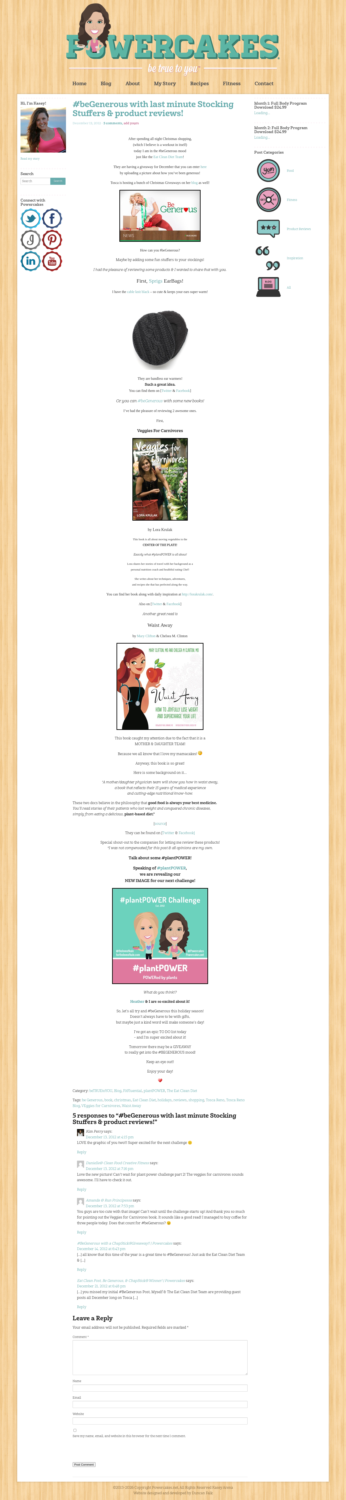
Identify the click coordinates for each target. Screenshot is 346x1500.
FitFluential (132, 1091)
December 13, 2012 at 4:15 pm (110, 1137)
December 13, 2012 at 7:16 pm (110, 1169)
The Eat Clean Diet (182, 1091)
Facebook (183, 391)
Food (290, 170)
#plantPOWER (171, 868)
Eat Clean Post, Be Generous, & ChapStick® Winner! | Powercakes (131, 1281)
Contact (264, 84)
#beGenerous (150, 401)
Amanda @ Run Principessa (109, 1200)
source (160, 824)
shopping (196, 1100)
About (133, 84)
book (108, 1100)
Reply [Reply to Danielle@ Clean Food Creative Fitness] (81, 1190)
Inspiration (295, 258)
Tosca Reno (215, 1100)
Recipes (199, 84)
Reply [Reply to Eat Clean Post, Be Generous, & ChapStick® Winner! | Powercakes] (81, 1307)
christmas (122, 1100)
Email (77, 1397)
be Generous (92, 1100)
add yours (131, 123)
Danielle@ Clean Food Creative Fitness (117, 1163)
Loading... (262, 113)
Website (78, 1414)
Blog (106, 84)
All (289, 287)
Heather (137, 1002)
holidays (165, 1100)
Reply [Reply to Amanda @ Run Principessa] (81, 1232)
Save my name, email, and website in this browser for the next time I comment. (129, 1436)
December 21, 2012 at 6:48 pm (101, 1286)
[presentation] (106, 1451)
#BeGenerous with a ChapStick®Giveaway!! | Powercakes (124, 1243)
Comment (81, 1337)
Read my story (30, 158)
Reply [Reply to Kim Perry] (81, 1152)
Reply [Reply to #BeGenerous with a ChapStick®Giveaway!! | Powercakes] (81, 1270)
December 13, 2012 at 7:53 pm (110, 1206)
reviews (180, 1100)
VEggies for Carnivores (100, 1106)
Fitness (232, 84)
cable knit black (138, 292)
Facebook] (187, 833)
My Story (165, 84)
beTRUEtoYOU (100, 1091)
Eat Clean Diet (144, 1100)
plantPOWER (154, 1091)
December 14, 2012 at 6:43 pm (101, 1249)
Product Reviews (299, 229)
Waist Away (131, 1106)
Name (77, 1381)
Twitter (167, 391)
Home (79, 84)
